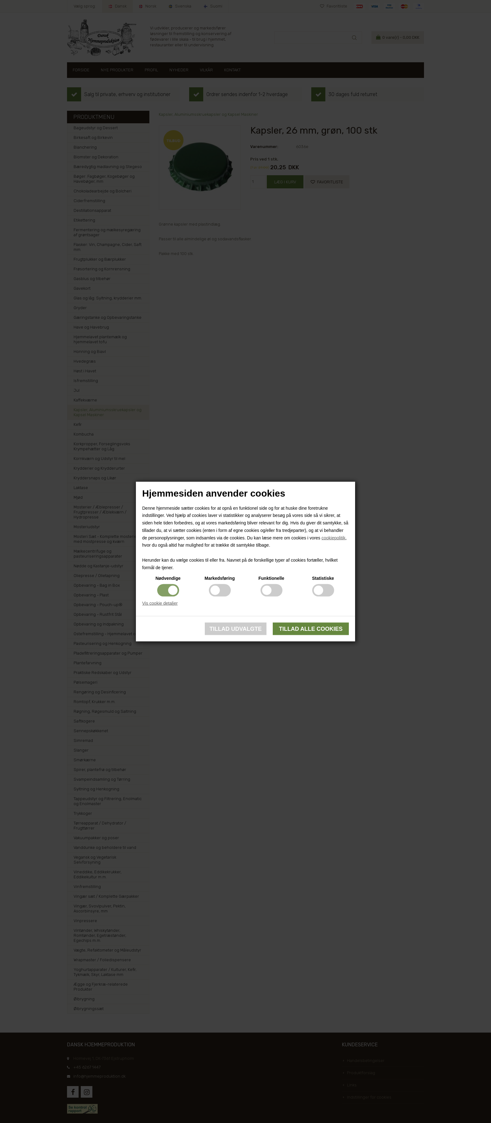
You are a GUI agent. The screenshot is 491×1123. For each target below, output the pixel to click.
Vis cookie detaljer (160, 602)
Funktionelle (271, 577)
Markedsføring (219, 577)
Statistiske (323, 577)
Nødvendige (167, 577)
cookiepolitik (333, 537)
